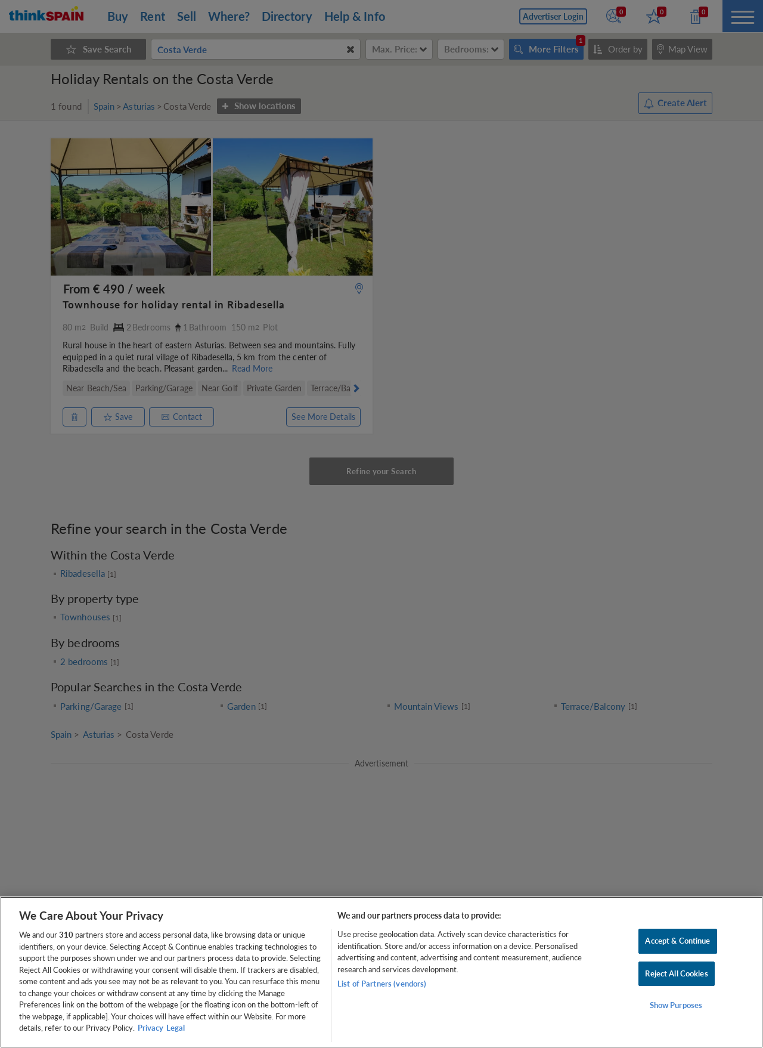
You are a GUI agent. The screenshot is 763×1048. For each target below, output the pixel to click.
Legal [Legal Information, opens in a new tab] (175, 1027)
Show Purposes (676, 1005)
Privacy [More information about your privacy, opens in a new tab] (150, 1027)
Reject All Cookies (676, 973)
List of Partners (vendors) (381, 983)
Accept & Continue (677, 940)
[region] (381, 972)
